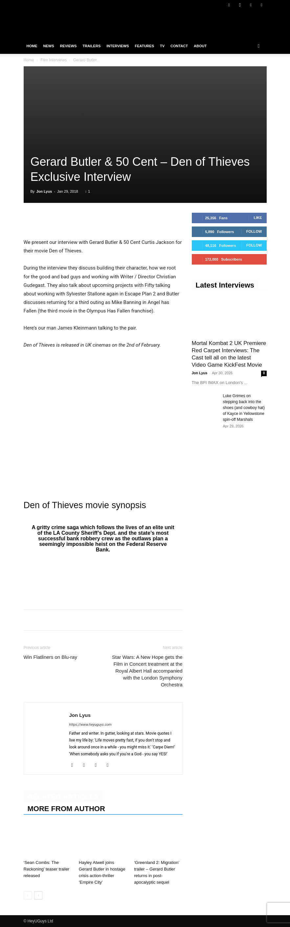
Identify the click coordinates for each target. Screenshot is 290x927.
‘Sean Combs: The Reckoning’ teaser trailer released (47, 869)
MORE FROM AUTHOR (66, 809)
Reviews (68, 46)
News (48, 46)
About (200, 46)
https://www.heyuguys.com (90, 724)
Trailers (91, 46)
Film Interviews (53, 60)
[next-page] (38, 895)
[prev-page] (28, 895)
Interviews (117, 46)
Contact (179, 46)
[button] (259, 46)
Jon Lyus (44, 191)
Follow (254, 231)
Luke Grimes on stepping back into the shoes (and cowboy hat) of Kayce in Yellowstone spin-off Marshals (244, 408)
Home (32, 46)
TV (162, 46)
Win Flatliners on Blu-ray (50, 657)
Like (258, 218)
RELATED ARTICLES (63, 797)
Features (144, 46)
